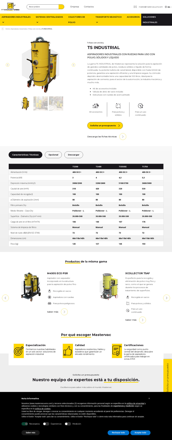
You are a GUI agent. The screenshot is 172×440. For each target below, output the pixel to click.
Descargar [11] (73, 154)
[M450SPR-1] (31, 301)
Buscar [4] (61, 7)
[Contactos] (89, 7)
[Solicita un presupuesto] (105, 125)
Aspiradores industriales (19, 29)
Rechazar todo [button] (118, 433)
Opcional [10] (53, 154)
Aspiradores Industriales (16, 20)
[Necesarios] (25, 423)
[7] (7, 65)
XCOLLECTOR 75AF (137, 273)
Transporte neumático (108, 20)
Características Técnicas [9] (25, 154)
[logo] (10, 7)
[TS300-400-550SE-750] (40, 64)
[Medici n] (68, 423)
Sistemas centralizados (49, 20)
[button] (5, 298)
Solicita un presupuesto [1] (167, 377)
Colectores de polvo (76, 20)
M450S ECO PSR (57, 273)
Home (8, 29)
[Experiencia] (46, 423)
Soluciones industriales (150, 20)
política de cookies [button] (42, 409)
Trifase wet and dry (34, 29)
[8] (73, 65)
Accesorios (133, 17)
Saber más (52, 312)
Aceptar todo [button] (140, 433)
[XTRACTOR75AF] (109, 301)
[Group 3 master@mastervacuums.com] (148, 6)
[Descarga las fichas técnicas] (106, 136)
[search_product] (45, 6)
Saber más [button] (30, 433)
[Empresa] (74, 7)
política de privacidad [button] (135, 403)
